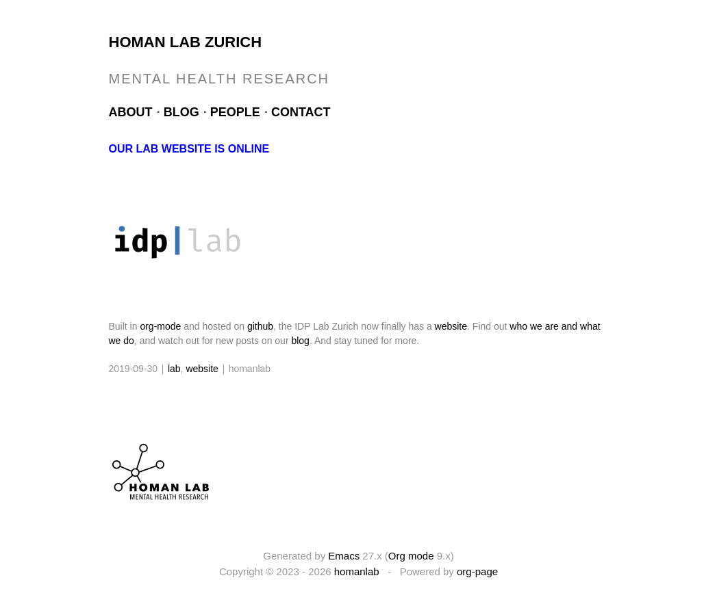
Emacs (344, 556)
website (451, 326)
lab (174, 368)
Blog (181, 112)
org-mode (160, 326)
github (260, 326)
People (235, 112)
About (131, 112)
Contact (301, 112)
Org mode (411, 556)
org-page (477, 571)
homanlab (356, 571)
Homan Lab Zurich (185, 42)
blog (300, 340)
